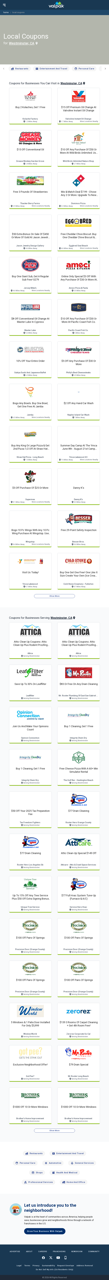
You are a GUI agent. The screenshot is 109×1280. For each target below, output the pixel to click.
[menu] (4, 5)
